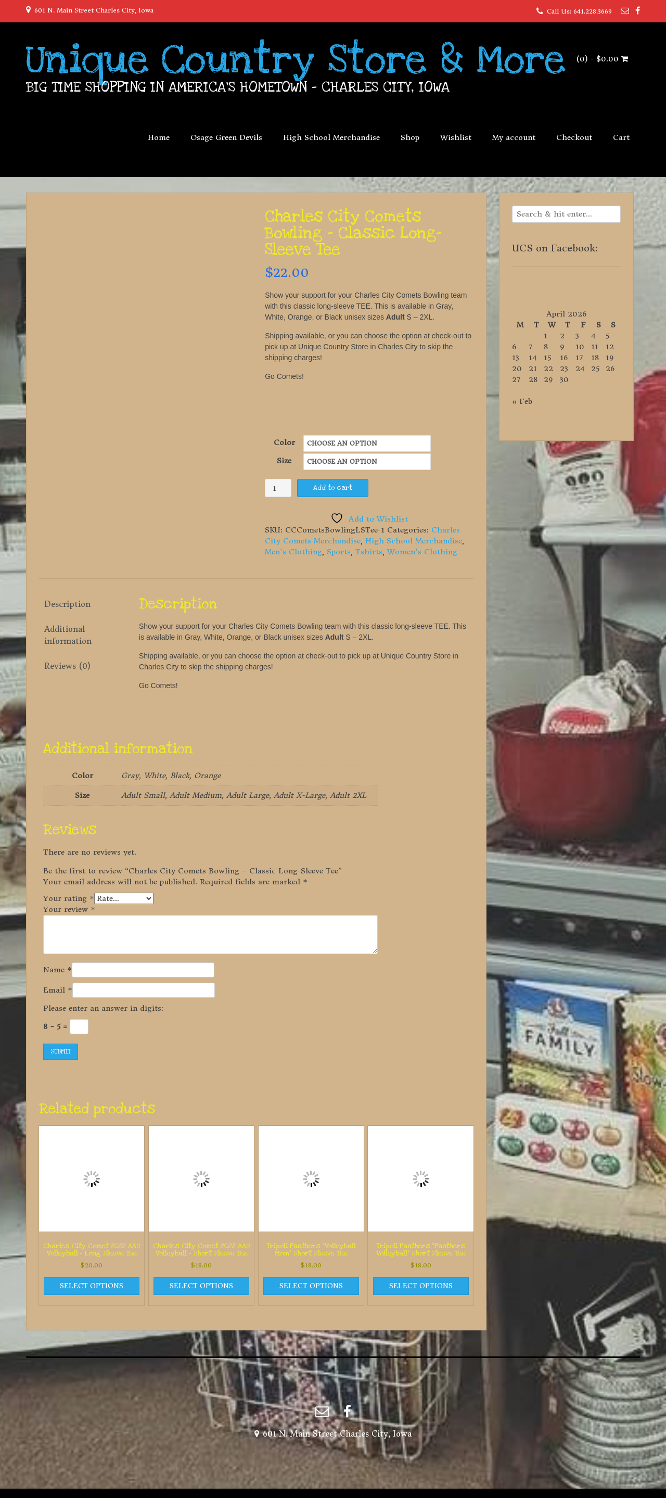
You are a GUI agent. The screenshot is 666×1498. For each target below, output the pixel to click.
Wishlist (455, 137)
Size (284, 460)
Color (284, 442)
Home (159, 137)
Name (57, 969)
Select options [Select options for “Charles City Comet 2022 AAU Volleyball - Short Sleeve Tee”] (201, 1285)
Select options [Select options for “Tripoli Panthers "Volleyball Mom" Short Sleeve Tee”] (311, 1285)
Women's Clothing (422, 551)
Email (57, 990)
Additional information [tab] (68, 635)
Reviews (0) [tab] (67, 666)
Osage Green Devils (226, 137)
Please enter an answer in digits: (103, 1008)
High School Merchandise (331, 137)
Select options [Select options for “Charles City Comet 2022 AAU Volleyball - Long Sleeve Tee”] (91, 1285)
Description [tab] (67, 604)
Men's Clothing (293, 551)
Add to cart (332, 487)
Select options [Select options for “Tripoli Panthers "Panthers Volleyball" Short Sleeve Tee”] (421, 1285)
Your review (69, 909)
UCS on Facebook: (555, 248)
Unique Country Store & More (296, 60)
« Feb (522, 401)
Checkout (574, 137)
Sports (339, 551)
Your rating (68, 898)
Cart (621, 137)
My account (513, 137)
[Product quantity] (278, 488)
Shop (410, 137)
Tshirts (368, 551)
